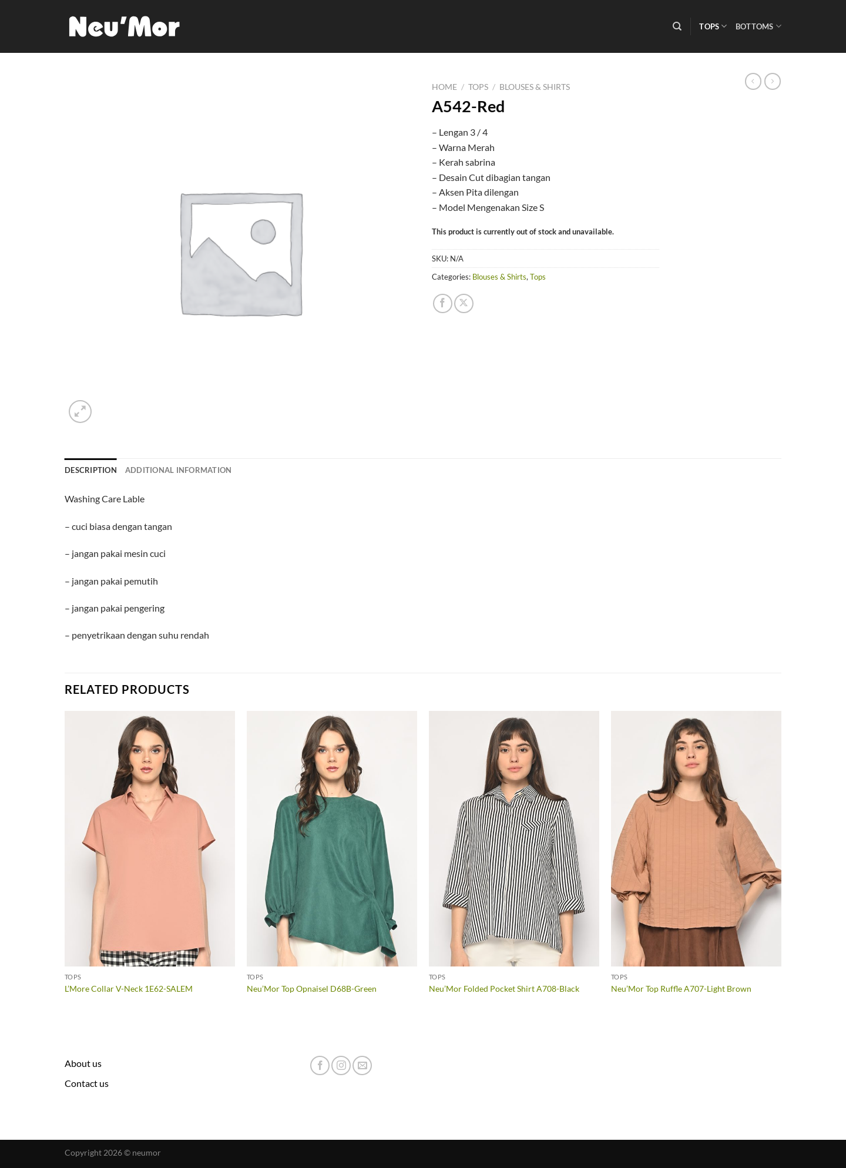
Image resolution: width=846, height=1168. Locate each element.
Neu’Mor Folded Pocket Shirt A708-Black (504, 989)
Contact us (87, 1083)
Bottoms (758, 26)
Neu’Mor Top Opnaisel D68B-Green (312, 989)
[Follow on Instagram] (341, 1065)
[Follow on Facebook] (320, 1065)
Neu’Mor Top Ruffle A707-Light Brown (681, 989)
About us (83, 1063)
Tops (713, 26)
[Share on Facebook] (442, 303)
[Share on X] (464, 303)
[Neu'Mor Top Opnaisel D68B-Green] (332, 839)
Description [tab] (91, 470)
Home (444, 87)
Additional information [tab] (178, 470)
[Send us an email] (362, 1065)
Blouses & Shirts (534, 87)
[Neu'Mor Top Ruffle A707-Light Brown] (696, 839)
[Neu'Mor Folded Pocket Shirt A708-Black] (514, 839)
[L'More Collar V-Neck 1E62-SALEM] (150, 839)
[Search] (677, 26)
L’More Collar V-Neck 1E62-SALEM (129, 989)
